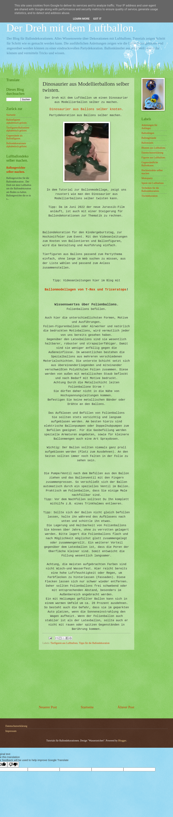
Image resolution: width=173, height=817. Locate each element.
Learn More (81, 18)
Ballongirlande (148, 138)
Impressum (10, 731)
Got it (97, 18)
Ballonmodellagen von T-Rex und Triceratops (86, 289)
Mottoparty (147, 178)
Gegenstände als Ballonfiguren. (14, 137)
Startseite (87, 707)
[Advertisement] (86, 677)
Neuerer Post (48, 707)
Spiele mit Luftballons (152, 183)
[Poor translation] (13, 765)
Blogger (122, 740)
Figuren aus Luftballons (153, 157)
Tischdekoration (149, 196)
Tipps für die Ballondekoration (94, 643)
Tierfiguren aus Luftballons (64, 643)
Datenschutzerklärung (152, 152)
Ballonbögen (147, 133)
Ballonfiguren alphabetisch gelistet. (16, 121)
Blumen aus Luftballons (153, 147)
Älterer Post (125, 707)
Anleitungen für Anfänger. (149, 127)
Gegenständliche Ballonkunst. (149, 164)
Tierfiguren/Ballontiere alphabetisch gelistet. (17, 129)
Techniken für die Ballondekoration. (150, 189)
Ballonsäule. (147, 142)
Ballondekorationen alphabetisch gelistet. (16, 145)
